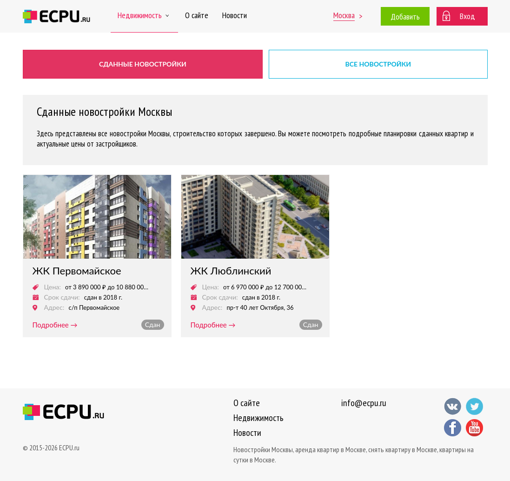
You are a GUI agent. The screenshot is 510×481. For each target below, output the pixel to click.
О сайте (196, 15)
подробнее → (55, 325)
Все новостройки (378, 64)
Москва (344, 15)
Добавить (405, 16)
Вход (467, 16)
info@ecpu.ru (363, 403)
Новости (234, 15)
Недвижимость (144, 15)
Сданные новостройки (142, 64)
